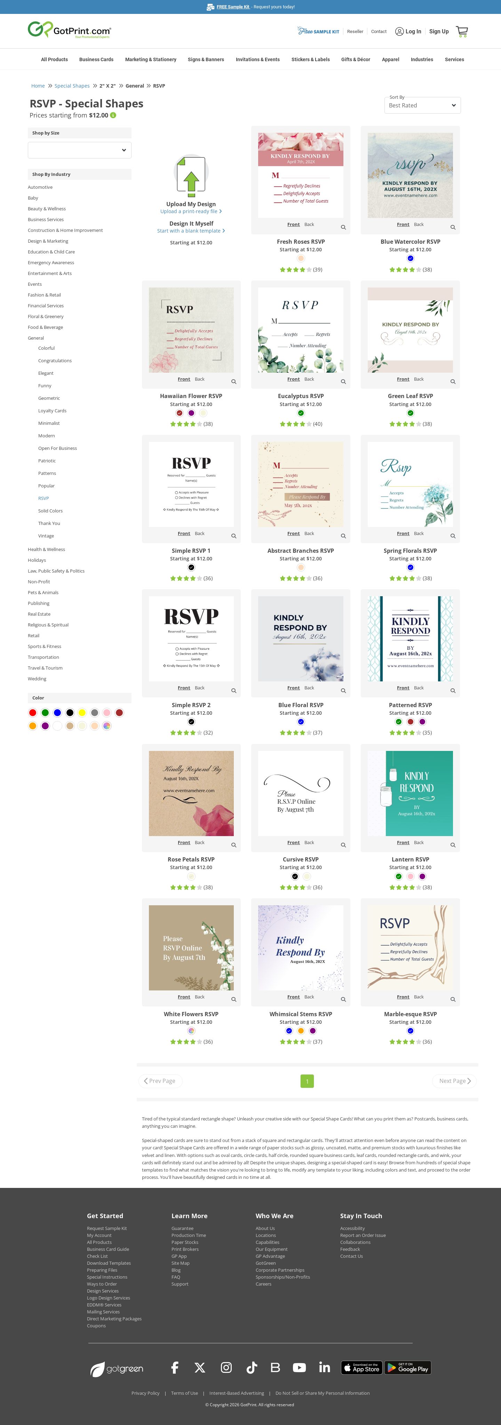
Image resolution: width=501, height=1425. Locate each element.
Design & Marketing (48, 241)
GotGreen (266, 1263)
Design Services (103, 1291)
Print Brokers (185, 1249)
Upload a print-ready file (191, 211)
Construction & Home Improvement (65, 230)
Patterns (47, 473)
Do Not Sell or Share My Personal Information (323, 1393)
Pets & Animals (43, 592)
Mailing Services (103, 1312)
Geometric (49, 398)
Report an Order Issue (363, 1235)
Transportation (43, 657)
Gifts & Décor (355, 59)
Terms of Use (184, 1393)
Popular (46, 486)
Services (454, 59)
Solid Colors (50, 511)
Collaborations (355, 1242)
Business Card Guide (108, 1249)
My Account (99, 1235)
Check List (97, 1256)
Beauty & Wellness (47, 208)
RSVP (43, 498)
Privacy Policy (146, 1393)
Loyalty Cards (52, 410)
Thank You (49, 523)
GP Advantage (270, 1256)
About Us (265, 1228)
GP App (179, 1256)
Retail (33, 635)
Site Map (181, 1263)
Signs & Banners (206, 59)
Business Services (46, 219)
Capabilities (267, 1242)
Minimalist (49, 423)
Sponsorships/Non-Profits (283, 1277)
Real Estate (39, 614)
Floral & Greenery (46, 316)
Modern (46, 435)
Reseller (355, 31)
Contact (379, 31)
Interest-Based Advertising (236, 1393)
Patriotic (47, 461)
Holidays (37, 560)
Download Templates (109, 1263)
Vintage (46, 536)
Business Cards (96, 59)
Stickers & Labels (311, 59)
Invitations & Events (258, 59)
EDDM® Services (104, 1305)
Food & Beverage (45, 327)
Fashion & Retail (44, 295)
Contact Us (351, 1256)
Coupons (96, 1325)
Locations (266, 1235)
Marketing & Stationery (150, 59)
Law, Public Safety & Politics (56, 571)
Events (35, 284)
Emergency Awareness (51, 262)
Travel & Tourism (45, 668)
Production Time (189, 1235)
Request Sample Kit (107, 1228)
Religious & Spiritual (48, 625)
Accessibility (352, 1228)
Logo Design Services (108, 1298)
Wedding (37, 678)
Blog (176, 1270)
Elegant (46, 373)
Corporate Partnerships (280, 1270)
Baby (33, 198)
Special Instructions (107, 1277)
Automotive (40, 187)
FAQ (176, 1277)
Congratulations (55, 360)
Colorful (46, 348)
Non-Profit (39, 581)
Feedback (350, 1249)
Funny (44, 385)
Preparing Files (102, 1270)
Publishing (38, 603)
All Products (54, 59)
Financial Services (46, 305)
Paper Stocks (185, 1242)
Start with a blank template (191, 230)
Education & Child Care (51, 252)
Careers (263, 1284)
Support (180, 1284)
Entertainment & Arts (50, 273)
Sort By (397, 97)
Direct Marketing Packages (114, 1318)
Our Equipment (272, 1249)
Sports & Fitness (44, 646)
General (36, 338)
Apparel (390, 59)
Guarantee (182, 1228)
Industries (422, 59)
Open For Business (57, 448)
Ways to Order (102, 1284)
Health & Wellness (46, 549)
